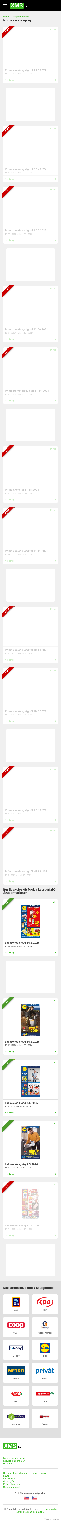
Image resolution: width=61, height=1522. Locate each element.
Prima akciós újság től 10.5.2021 (25, 711)
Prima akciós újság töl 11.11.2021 (26, 551)
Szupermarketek (21, 16)
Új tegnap (8, 1463)
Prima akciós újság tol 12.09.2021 (26, 329)
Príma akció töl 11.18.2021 (22, 489)
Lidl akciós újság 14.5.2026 (22, 942)
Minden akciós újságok (15, 1458)
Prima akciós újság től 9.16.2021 (25, 810)
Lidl (54, 901)
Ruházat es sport (12, 1484)
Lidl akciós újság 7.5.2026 (21, 1103)
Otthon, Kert (9, 1481)
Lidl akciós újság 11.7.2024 (22, 1225)
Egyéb (6, 1476)
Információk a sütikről (34, 1512)
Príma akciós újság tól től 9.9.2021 (27, 871)
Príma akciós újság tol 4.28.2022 (25, 70)
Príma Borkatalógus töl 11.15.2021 (27, 390)
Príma (53, 29)
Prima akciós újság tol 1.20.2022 (25, 230)
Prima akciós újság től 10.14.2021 (26, 650)
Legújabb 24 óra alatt (14, 1461)
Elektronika (9, 1478)
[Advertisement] (30, 104)
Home (6, 16)
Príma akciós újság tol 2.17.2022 (25, 169)
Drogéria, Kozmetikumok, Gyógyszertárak (24, 1473)
